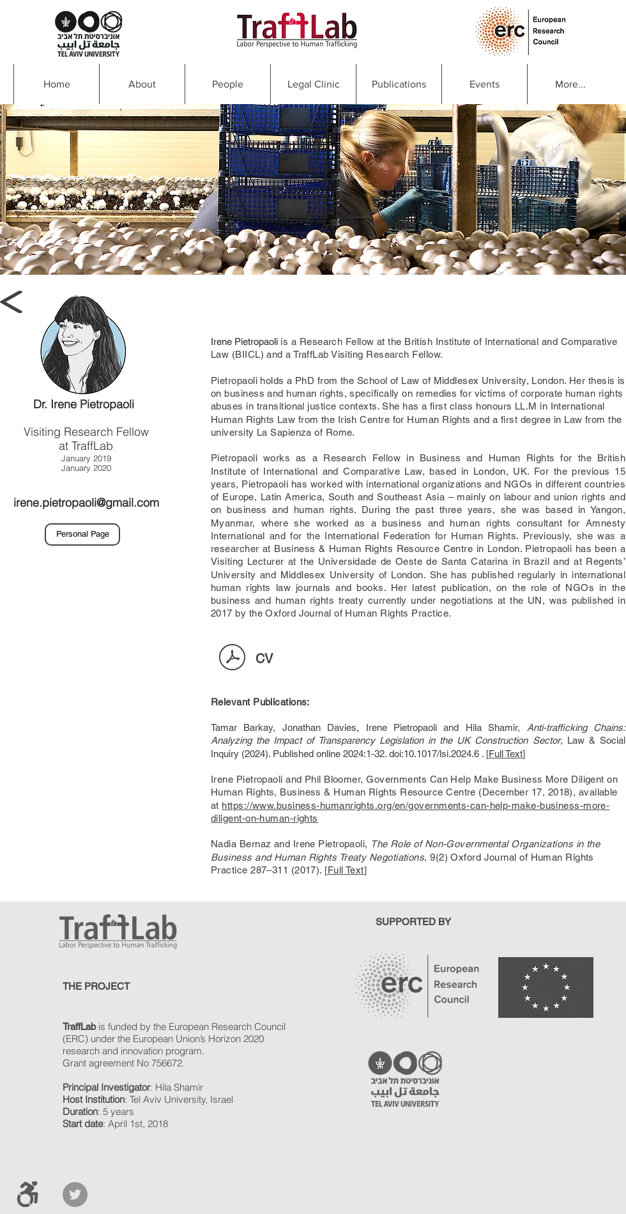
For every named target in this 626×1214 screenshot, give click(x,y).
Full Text (506, 753)
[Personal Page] (82, 534)
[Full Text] (345, 869)
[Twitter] (75, 1194)
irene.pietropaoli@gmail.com (86, 502)
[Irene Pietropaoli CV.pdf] (232, 659)
